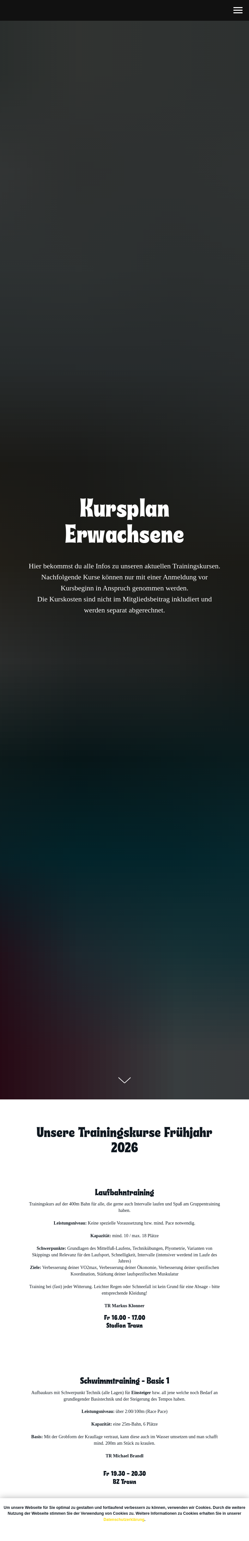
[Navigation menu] (238, 10)
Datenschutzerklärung (123, 1519)
